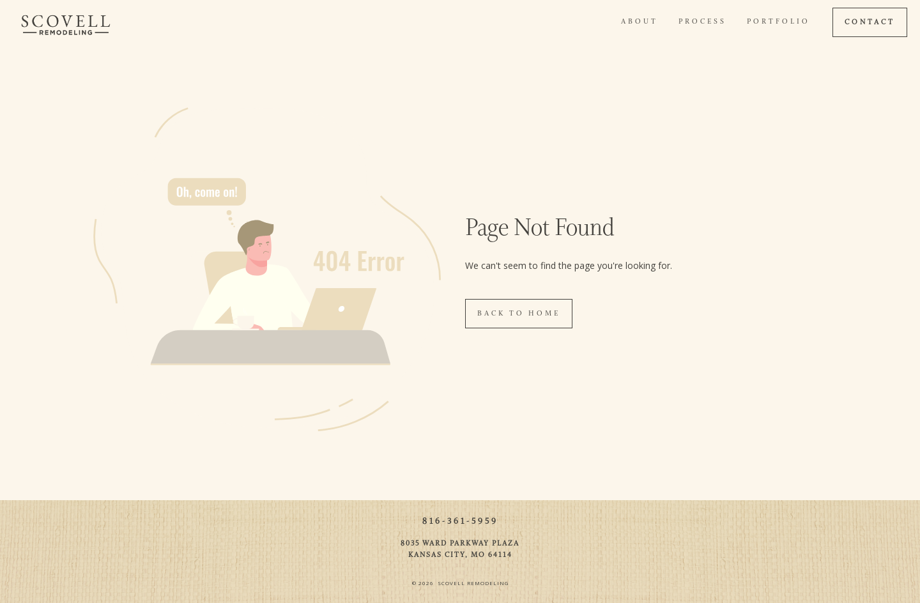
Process (702, 21)
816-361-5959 (460, 521)
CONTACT (870, 22)
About (639, 21)
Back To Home (518, 313)
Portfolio (778, 21)
